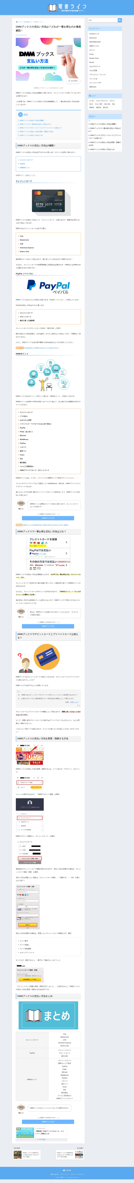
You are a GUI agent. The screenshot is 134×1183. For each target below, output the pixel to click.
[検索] (120, 20)
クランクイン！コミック (98, 75)
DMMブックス (30, 175)
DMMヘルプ (74, 702)
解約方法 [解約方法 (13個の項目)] (98, 108)
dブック (92, 50)
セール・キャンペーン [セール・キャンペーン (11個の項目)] (102, 102)
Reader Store (94, 59)
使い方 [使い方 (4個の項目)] (91, 105)
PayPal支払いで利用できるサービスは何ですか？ (41, 348)
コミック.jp (93, 80)
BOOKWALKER (95, 42)
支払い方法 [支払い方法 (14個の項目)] (107, 105)
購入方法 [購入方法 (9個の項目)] (105, 108)
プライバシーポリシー (77, 1178)
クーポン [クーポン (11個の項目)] (92, 102)
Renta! (91, 63)
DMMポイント (25, 168)
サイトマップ (64, 1178)
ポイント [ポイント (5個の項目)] (112, 102)
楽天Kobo (93, 88)
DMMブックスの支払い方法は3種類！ (32, 120)
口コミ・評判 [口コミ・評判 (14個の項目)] (98, 105)
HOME (67, 1174)
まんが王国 (93, 71)
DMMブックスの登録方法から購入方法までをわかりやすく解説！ (46, 525)
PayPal (22, 164)
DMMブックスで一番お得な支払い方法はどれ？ (36, 124)
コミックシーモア (95, 84)
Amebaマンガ (94, 34)
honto (91, 55)
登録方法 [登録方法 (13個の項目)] (92, 108)
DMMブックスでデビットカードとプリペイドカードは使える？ (41, 128)
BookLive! (93, 38)
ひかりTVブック (95, 67)
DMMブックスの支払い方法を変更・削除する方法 (36, 131)
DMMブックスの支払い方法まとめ (31, 135)
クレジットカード (26, 160)
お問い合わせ (54, 1178)
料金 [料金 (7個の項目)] (113, 105)
